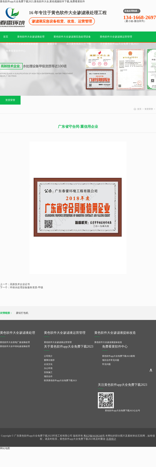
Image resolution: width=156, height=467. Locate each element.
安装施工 (48, 372)
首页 (5, 36)
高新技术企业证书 (20, 284)
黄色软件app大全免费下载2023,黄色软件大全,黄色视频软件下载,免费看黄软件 (42, 1)
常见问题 (106, 364)
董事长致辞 (49, 360)
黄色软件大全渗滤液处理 (30, 36)
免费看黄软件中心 (16, 51)
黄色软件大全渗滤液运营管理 (116, 36)
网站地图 (5, 448)
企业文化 (48, 364)
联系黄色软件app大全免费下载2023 (60, 380)
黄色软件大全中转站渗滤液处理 (15, 346)
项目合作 (48, 376)
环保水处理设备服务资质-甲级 (26, 287)
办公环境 (48, 368)
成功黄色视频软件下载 (78, 43)
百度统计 (111, 439)
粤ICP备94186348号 (94, 435)
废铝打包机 (22, 313)
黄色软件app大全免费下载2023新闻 (118, 356)
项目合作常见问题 (110, 360)
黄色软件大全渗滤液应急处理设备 (72, 36)
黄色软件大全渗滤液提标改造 (22, 43)
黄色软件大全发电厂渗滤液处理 (15, 342)
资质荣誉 (52, 43)
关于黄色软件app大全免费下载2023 (119, 43)
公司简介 (48, 356)
